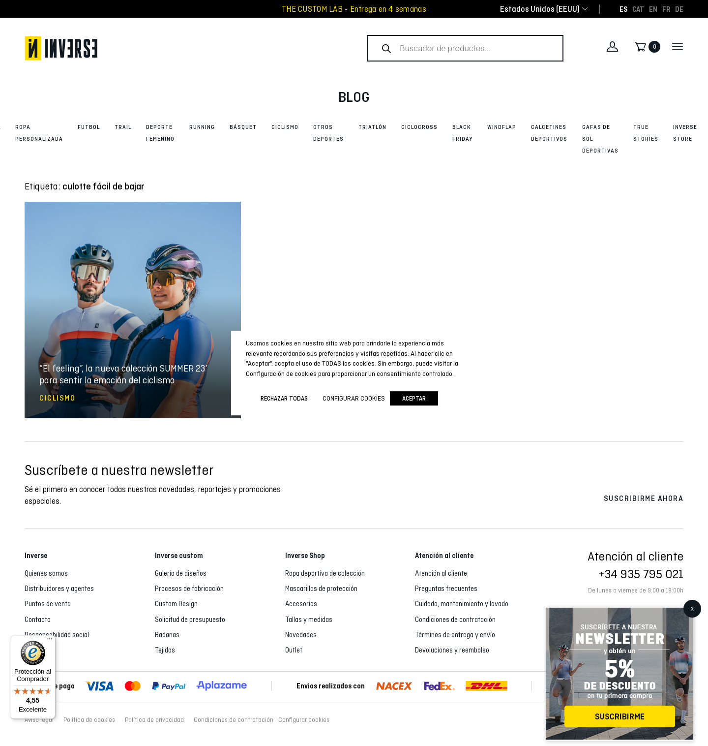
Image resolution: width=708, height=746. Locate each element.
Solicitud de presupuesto (190, 619)
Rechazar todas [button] (284, 398)
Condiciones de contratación (455, 619)
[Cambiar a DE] (679, 8)
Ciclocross (419, 127)
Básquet (243, 127)
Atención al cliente (441, 573)
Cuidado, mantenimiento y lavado (461, 604)
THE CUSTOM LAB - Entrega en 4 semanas (354, 9)
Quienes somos (46, 573)
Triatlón (372, 127)
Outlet (293, 650)
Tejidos (165, 650)
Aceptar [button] (414, 398)
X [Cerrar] (692, 608)
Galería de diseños (180, 573)
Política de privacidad (154, 719)
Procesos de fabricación (189, 588)
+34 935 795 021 (641, 574)
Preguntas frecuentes (446, 588)
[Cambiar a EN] (653, 8)
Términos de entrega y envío (455, 635)
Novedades (301, 635)
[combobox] (540, 9)
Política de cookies (89, 719)
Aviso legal (39, 719)
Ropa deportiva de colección (325, 573)
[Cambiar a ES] (623, 8)
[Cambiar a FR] (666, 8)
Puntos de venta (48, 604)
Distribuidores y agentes (59, 588)
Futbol (89, 127)
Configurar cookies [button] (303, 719)
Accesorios (301, 604)
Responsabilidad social (57, 635)
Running (202, 127)
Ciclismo (284, 127)
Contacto (38, 619)
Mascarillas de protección (321, 588)
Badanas (167, 635)
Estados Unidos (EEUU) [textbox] (540, 9)
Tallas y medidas (308, 619)
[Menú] (50, 641)
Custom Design (176, 604)
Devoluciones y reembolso (452, 650)
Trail (123, 127)
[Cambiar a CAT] (638, 8)
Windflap (501, 127)
